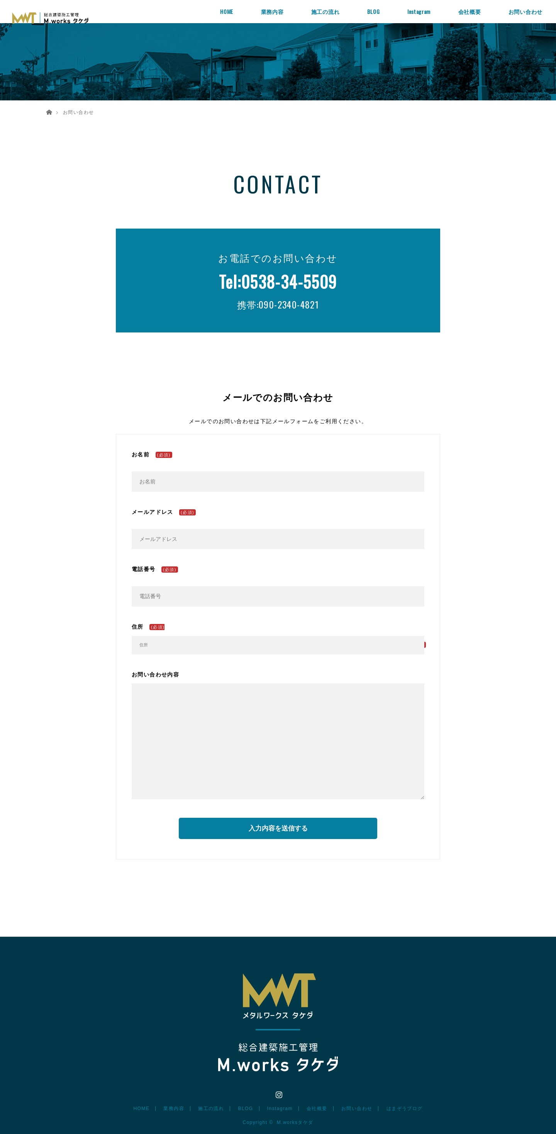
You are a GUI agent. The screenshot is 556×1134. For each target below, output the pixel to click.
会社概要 (469, 11)
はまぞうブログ (404, 1108)
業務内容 (272, 11)
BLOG (373, 11)
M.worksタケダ (295, 1122)
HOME (226, 11)
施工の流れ (325, 11)
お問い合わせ (525, 11)
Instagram (419, 11)
